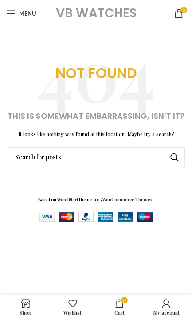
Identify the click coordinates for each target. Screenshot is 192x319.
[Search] (96, 157)
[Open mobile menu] (21, 13)
